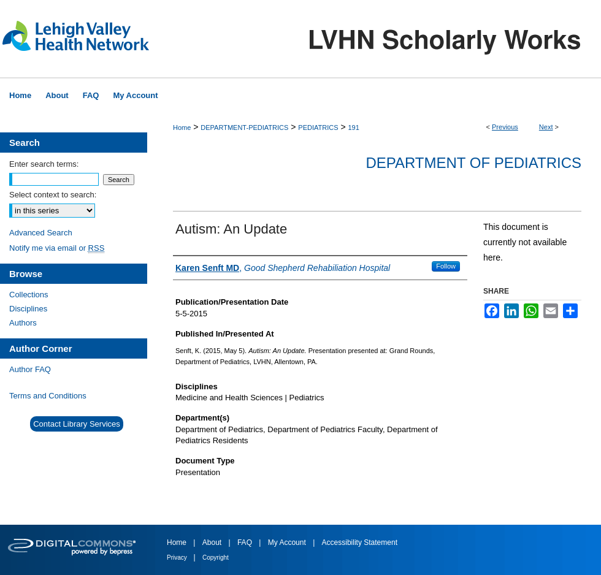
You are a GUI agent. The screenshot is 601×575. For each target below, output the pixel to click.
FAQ (245, 542)
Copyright (215, 557)
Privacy (178, 557)
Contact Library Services (76, 423)
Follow (446, 266)
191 (353, 127)
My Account (288, 542)
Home (182, 127)
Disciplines (28, 308)
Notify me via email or (56, 248)
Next (546, 127)
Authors (23, 322)
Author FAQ (30, 369)
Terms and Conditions (47, 395)
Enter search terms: (43, 164)
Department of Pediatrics (473, 162)
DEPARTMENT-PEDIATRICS (244, 127)
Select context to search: (52, 194)
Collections (28, 294)
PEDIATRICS (318, 127)
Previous (505, 127)
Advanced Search (40, 232)
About (213, 542)
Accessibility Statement (359, 542)
